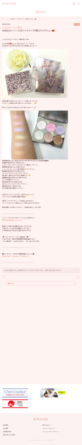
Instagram (15, 256)
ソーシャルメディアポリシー (50, 431)
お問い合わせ (46, 425)
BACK (3, 277)
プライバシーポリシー (48, 428)
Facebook (24, 256)
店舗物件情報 (7, 431)
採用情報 (5, 425)
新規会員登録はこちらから (13, 220)
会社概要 (5, 428)
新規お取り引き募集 (9, 435)
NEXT (78, 277)
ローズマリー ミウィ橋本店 (12, 27)
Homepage (6, 256)
